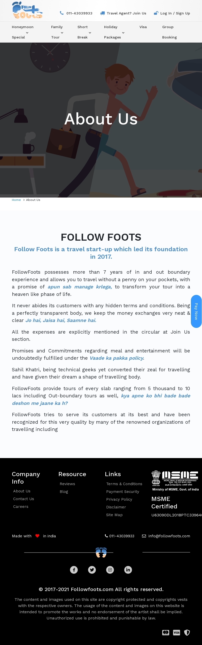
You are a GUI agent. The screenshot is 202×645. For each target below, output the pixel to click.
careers (20, 506)
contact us (23, 499)
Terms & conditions (124, 484)
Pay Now (196, 311)
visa (143, 27)
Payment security (122, 491)
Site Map (114, 515)
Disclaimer (116, 507)
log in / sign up (175, 13)
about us (21, 491)
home (16, 200)
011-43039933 (79, 13)
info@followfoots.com (168, 536)
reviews (67, 484)
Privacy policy (119, 499)
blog (64, 491)
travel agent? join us (126, 13)
